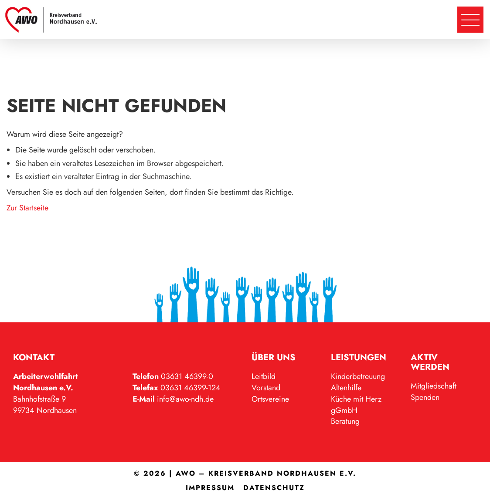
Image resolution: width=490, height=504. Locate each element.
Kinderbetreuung (358, 376)
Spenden (425, 397)
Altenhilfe (346, 387)
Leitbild (264, 376)
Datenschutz (274, 488)
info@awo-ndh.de (185, 399)
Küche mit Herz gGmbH (356, 404)
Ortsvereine (270, 399)
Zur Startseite (27, 207)
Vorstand (266, 387)
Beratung (345, 421)
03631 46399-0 (187, 376)
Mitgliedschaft (433, 386)
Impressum (210, 488)
